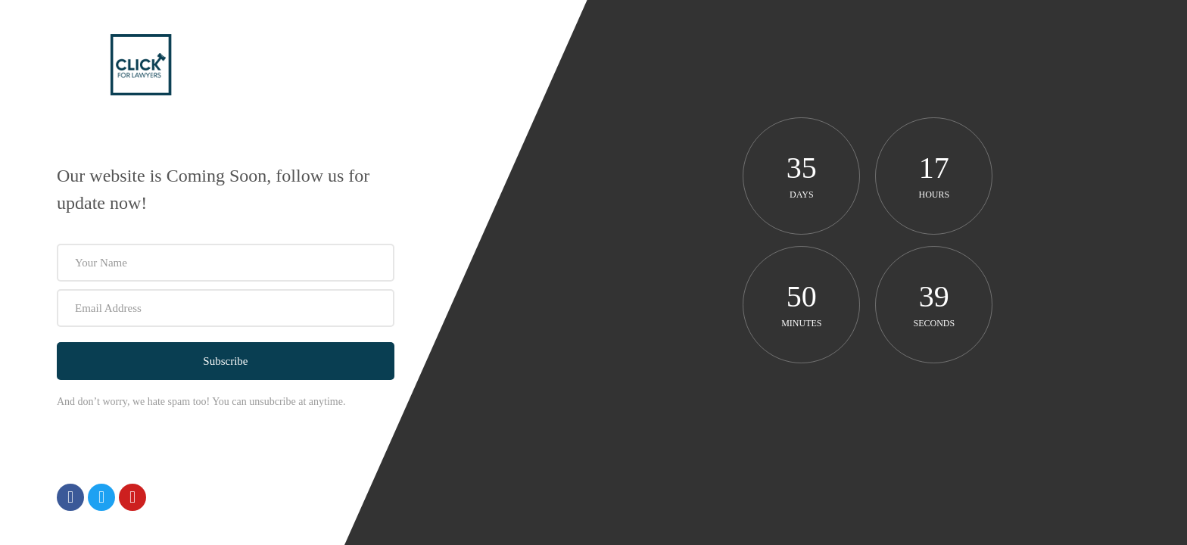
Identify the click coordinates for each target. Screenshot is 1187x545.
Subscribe (225, 361)
